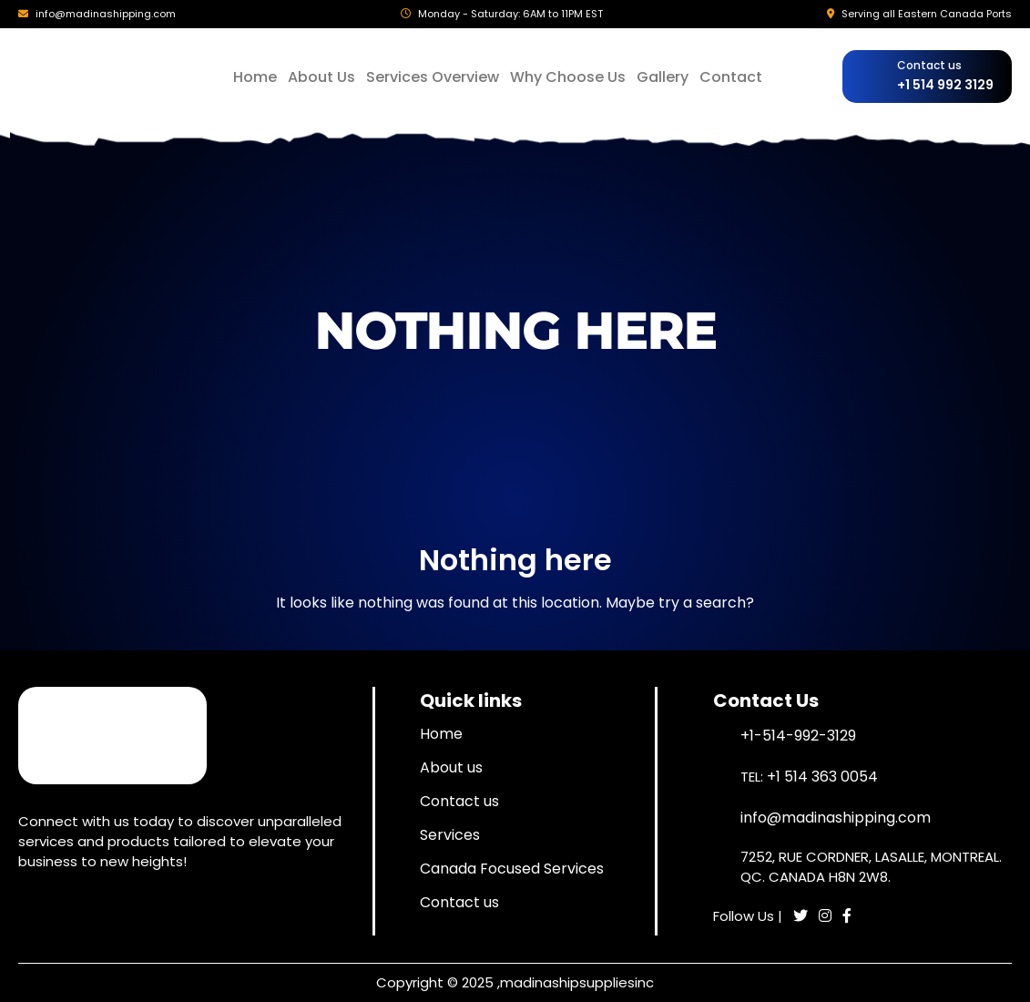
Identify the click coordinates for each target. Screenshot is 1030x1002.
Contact (730, 76)
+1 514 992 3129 (945, 85)
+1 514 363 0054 (822, 776)
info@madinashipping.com (106, 13)
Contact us (459, 801)
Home (255, 76)
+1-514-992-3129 (798, 735)
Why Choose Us (568, 76)
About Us (321, 76)
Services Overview (432, 76)
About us (451, 767)
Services (450, 834)
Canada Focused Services (512, 868)
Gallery (662, 76)
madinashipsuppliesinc (577, 982)
